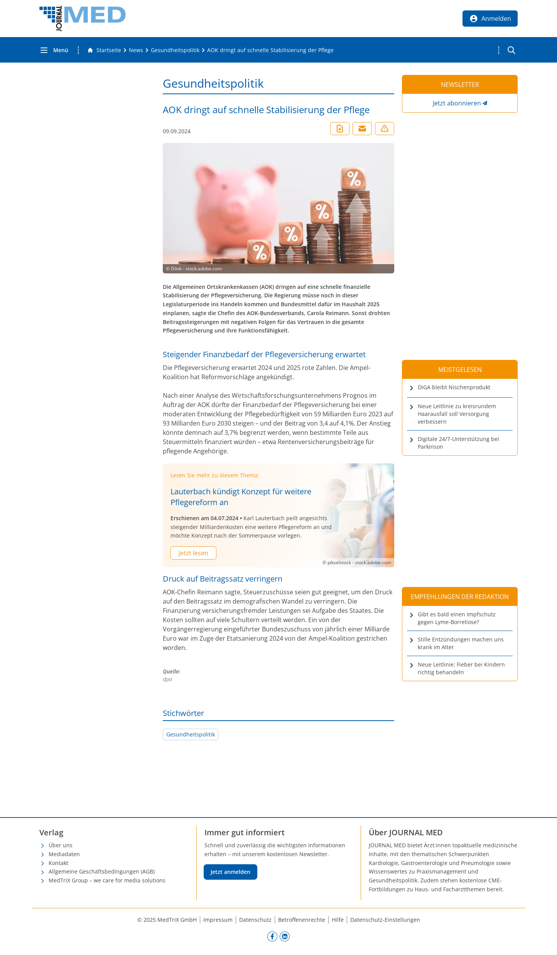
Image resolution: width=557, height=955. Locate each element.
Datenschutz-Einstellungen (385, 919)
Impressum (218, 919)
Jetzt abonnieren (457, 103)
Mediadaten (64, 854)
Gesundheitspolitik (190, 734)
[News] (136, 50)
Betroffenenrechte (301, 919)
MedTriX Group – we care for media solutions (107, 880)
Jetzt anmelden (230, 871)
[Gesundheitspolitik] (175, 50)
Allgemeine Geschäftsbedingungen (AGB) (102, 871)
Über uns (61, 845)
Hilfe (338, 919)
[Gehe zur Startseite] (104, 50)
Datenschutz (255, 919)
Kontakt (58, 863)
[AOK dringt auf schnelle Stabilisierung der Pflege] (270, 50)
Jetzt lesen (193, 553)
